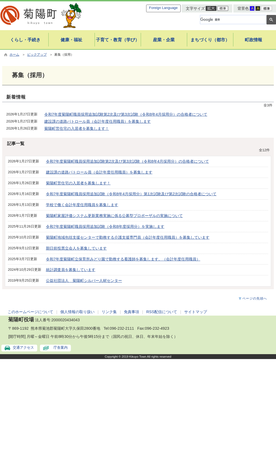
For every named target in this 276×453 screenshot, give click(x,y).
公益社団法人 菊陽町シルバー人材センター (84, 280)
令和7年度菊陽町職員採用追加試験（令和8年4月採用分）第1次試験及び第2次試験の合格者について (131, 194)
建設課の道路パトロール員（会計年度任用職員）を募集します (97, 121)
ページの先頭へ (254, 298)
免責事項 (131, 312)
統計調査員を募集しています (70, 270)
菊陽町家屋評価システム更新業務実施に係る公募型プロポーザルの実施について (114, 215)
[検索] (232, 19)
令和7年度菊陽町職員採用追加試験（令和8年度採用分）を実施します (105, 226)
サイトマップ (195, 312)
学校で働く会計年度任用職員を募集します (82, 205)
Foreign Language (163, 8)
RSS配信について (161, 312)
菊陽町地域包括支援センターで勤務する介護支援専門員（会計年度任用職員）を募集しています (127, 237)
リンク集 (109, 312)
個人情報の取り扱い (77, 312)
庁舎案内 (61, 347)
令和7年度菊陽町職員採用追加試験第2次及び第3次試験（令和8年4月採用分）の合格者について (125, 114)
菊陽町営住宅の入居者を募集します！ (76, 128)
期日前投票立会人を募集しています (76, 248)
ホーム (14, 54)
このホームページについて (30, 312)
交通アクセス (23, 347)
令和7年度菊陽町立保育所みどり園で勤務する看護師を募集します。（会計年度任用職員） (123, 259)
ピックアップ (37, 54)
